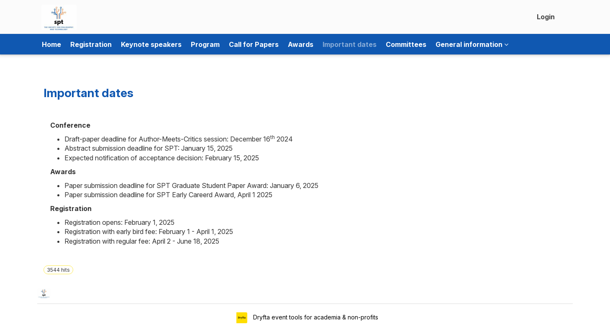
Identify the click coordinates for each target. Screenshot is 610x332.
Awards (300, 44)
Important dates (350, 44)
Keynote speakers (151, 44)
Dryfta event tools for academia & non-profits (314, 317)
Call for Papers (254, 44)
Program (205, 44)
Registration (91, 44)
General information (472, 44)
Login (546, 17)
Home (51, 44)
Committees (406, 44)
